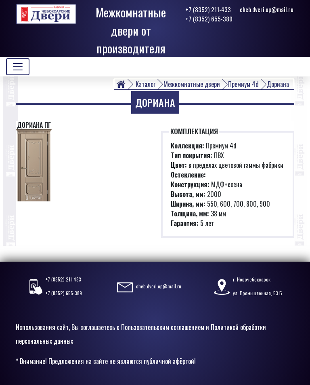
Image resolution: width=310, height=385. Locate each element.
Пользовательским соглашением (162, 327)
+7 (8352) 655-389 (208, 18)
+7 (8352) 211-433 (208, 9)
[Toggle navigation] (17, 66)
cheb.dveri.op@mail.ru (266, 9)
